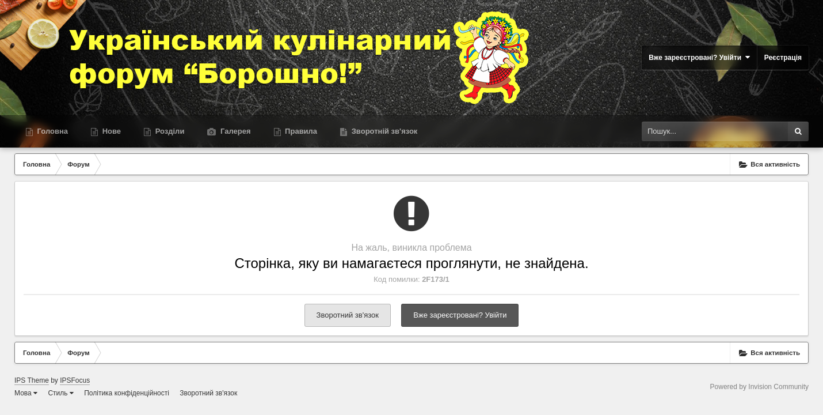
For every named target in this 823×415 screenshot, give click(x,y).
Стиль (60, 393)
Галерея (234, 131)
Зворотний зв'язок (348, 315)
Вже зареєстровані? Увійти (699, 57)
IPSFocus (75, 380)
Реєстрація (783, 58)
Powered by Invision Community (759, 387)
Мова (25, 393)
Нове (110, 131)
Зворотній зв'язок (383, 131)
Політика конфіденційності (126, 393)
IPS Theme (31, 380)
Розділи (168, 131)
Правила (300, 131)
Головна (51, 131)
